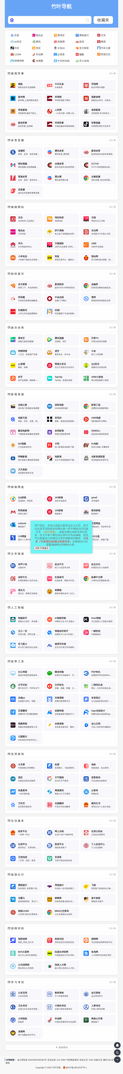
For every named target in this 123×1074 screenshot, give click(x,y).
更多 (112, 73)
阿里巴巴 (106, 54)
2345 (91, 1060)
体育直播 (16, 140)
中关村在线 (63, 60)
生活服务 (16, 820)
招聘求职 (16, 928)
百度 (16, 35)
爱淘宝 (61, 35)
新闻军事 (16, 73)
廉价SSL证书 (109, 1060)
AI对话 (17, 41)
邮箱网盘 (16, 487)
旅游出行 (16, 874)
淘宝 (38, 48)
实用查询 (16, 754)
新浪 (81, 41)
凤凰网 (61, 41)
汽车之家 (106, 48)
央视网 (39, 60)
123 (58, 1060)
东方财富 (84, 48)
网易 (103, 41)
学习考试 (16, 982)
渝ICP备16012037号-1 (75, 1067)
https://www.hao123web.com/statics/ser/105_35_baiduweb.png (87, 20)
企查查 (61, 54)
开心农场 (84, 60)
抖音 (16, 48)
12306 (17, 54)
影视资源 (16, 394)
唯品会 (39, 35)
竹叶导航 (57, 1067)
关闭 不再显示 (41, 548)
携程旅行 (84, 35)
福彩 (81, 54)
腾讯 (38, 41)
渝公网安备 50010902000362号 (32, 1060)
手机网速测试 (72, 1060)
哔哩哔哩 (19, 60)
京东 (103, 35)
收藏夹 (103, 20)
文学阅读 (16, 553)
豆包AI (61, 48)
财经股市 (16, 273)
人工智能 (16, 607)
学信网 (39, 54)
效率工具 (16, 661)
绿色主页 (83, 1060)
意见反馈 (51, 1060)
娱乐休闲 (16, 327)
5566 (63, 1060)
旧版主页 (98, 1060)
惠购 (8, 1063)
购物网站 (16, 207)
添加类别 (63, 1047)
